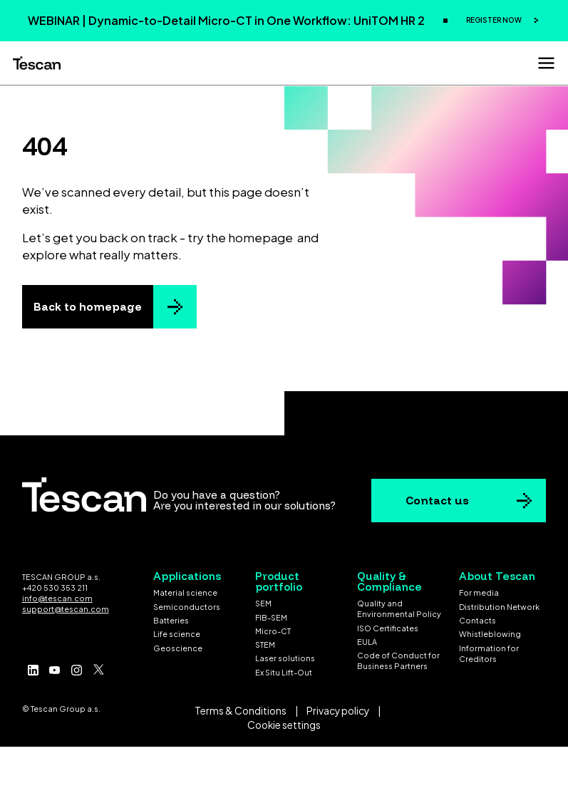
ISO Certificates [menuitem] (387, 628)
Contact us (437, 500)
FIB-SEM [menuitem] (271, 617)
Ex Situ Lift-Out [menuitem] (283, 672)
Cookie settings (284, 725)
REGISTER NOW (494, 20)
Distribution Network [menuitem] (499, 606)
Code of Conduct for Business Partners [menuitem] (398, 660)
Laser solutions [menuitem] (285, 658)
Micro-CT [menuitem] (273, 631)
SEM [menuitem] (263, 603)
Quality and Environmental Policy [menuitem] (399, 608)
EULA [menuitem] (367, 641)
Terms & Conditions (240, 711)
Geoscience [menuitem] (177, 648)
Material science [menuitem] (185, 592)
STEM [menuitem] (265, 644)
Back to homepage (87, 307)
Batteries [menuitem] (171, 620)
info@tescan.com (57, 598)
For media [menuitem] (479, 592)
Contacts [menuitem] (477, 620)
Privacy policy (337, 711)
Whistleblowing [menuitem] (490, 633)
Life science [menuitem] (176, 633)
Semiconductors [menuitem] (186, 606)
